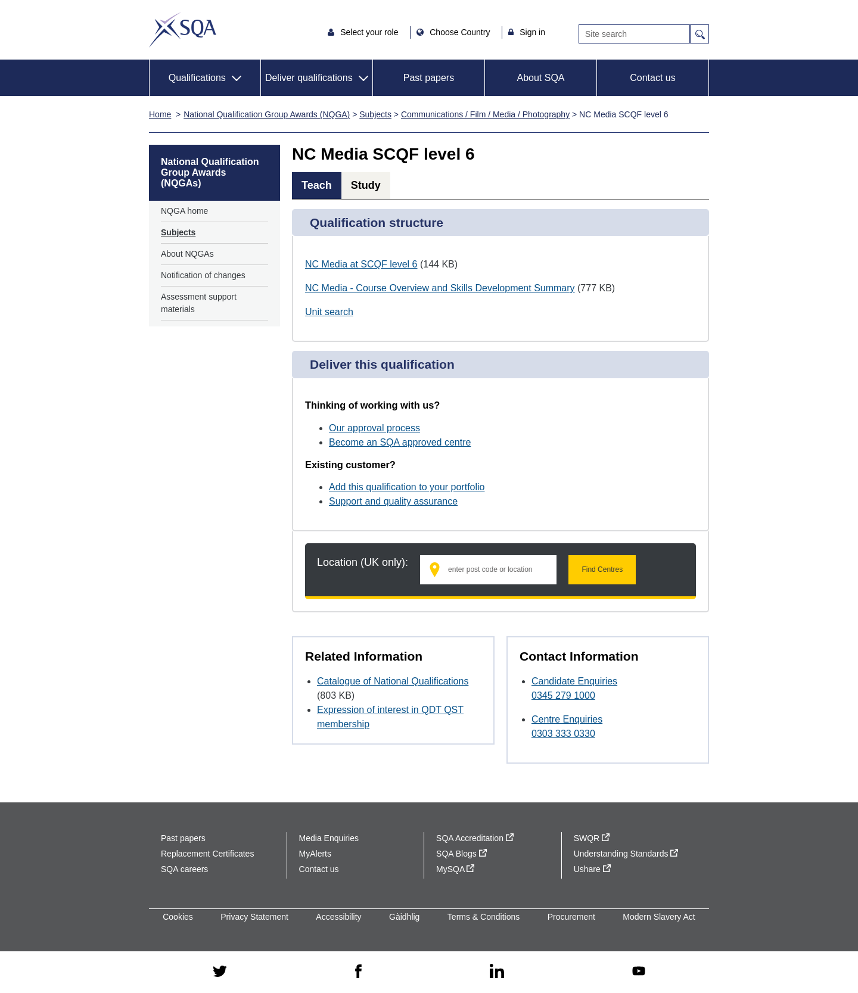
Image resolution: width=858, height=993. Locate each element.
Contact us (652, 78)
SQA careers (184, 869)
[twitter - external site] (220, 972)
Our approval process (374, 428)
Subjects (375, 114)
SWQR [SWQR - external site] (592, 838)
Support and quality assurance (393, 501)
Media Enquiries (329, 838)
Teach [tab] (316, 185)
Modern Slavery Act (659, 917)
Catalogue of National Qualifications (392, 681)
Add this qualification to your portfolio (406, 487)
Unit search (329, 312)
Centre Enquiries (566, 719)
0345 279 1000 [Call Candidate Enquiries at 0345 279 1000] (563, 695)
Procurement (571, 917)
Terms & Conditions (483, 917)
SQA (182, 30)
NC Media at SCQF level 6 (361, 264)
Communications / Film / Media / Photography (485, 114)
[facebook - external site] (358, 972)
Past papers (428, 78)
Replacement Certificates (207, 853)
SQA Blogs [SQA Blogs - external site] (461, 853)
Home (160, 114)
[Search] (634, 33)
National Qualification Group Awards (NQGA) (267, 114)
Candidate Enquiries (574, 681)
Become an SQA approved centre (400, 442)
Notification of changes (203, 275)
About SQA (540, 78)
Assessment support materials (199, 303)
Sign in (532, 32)
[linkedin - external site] (497, 972)
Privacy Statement (254, 917)
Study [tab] (366, 185)
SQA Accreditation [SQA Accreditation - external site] (475, 838)
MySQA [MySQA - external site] (455, 869)
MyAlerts (315, 853)
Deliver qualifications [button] (309, 78)
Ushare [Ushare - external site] (592, 869)
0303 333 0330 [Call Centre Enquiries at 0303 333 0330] (563, 734)
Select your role (370, 32)
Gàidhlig (404, 917)
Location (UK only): (362, 562)
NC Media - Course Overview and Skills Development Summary (440, 288)
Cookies (178, 917)
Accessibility (338, 917)
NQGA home (184, 211)
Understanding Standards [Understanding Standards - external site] (626, 853)
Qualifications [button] (197, 78)
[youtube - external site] (638, 972)
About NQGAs (187, 254)
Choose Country (461, 32)
